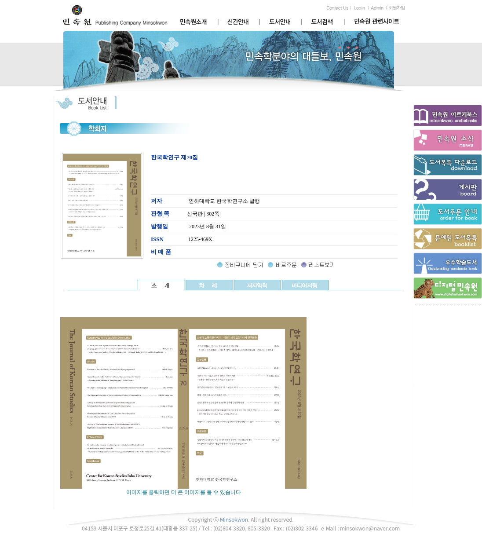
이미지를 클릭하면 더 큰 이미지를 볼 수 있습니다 (183, 489)
